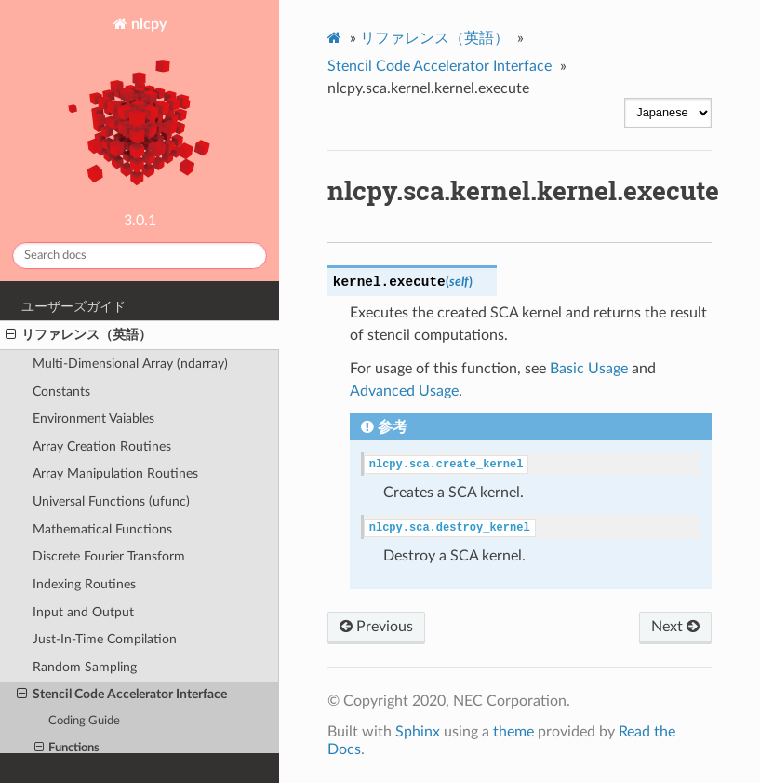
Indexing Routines (84, 584)
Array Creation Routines (102, 446)
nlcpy (139, 110)
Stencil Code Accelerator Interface (122, 694)
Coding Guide (84, 721)
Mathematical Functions (102, 529)
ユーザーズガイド (73, 307)
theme (513, 731)
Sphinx (417, 731)
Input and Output (83, 612)
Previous (376, 626)
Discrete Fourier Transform (109, 556)
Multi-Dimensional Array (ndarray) (130, 364)
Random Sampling (85, 667)
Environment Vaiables (93, 418)
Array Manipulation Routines (115, 473)
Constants (61, 391)
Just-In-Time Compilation (105, 639)
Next (675, 626)
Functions (67, 748)
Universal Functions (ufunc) (111, 501)
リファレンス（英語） (79, 335)
